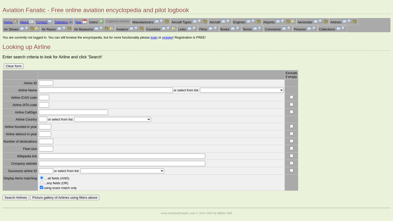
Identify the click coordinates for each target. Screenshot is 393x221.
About (26, 22)
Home (10, 22)
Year (80, 22)
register (167, 37)
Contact (44, 22)
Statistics (63, 22)
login (154, 37)
